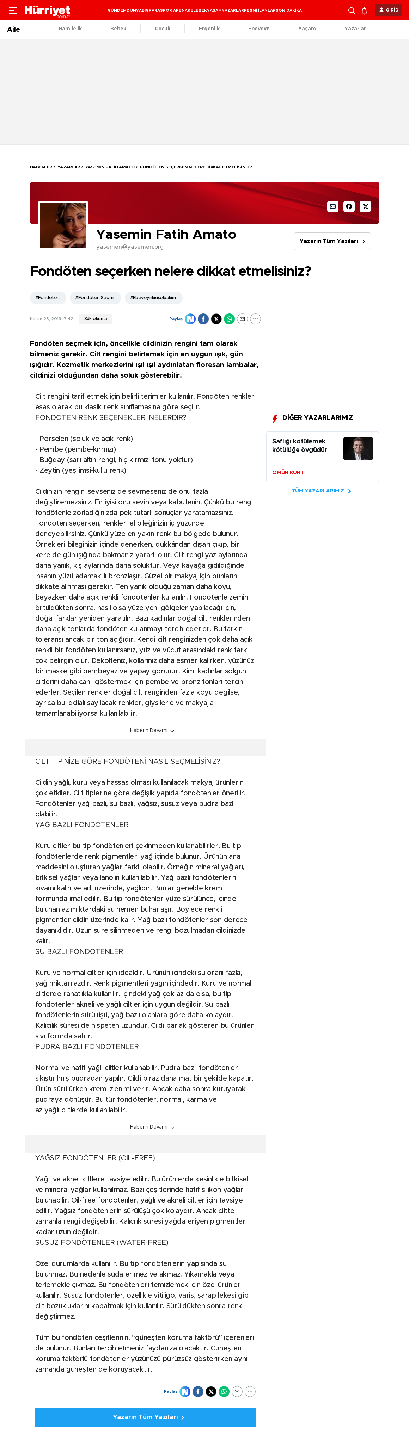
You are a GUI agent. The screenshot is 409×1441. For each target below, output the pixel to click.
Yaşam (307, 28)
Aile (13, 29)
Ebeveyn (259, 28)
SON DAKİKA (289, 10)
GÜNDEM (117, 10)
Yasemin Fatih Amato (110, 167)
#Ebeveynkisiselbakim (153, 298)
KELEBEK (197, 10)
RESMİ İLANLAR (260, 10)
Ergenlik (209, 28)
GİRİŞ (392, 10)
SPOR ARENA (174, 10)
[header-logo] (48, 10)
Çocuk (162, 28)
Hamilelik (70, 28)
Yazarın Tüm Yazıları (329, 241)
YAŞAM (214, 10)
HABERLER (41, 167)
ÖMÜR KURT (288, 472)
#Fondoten (47, 298)
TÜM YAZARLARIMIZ (318, 491)
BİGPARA (151, 10)
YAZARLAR (233, 10)
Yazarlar (355, 28)
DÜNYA (134, 10)
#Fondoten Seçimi (94, 298)
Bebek (118, 28)
